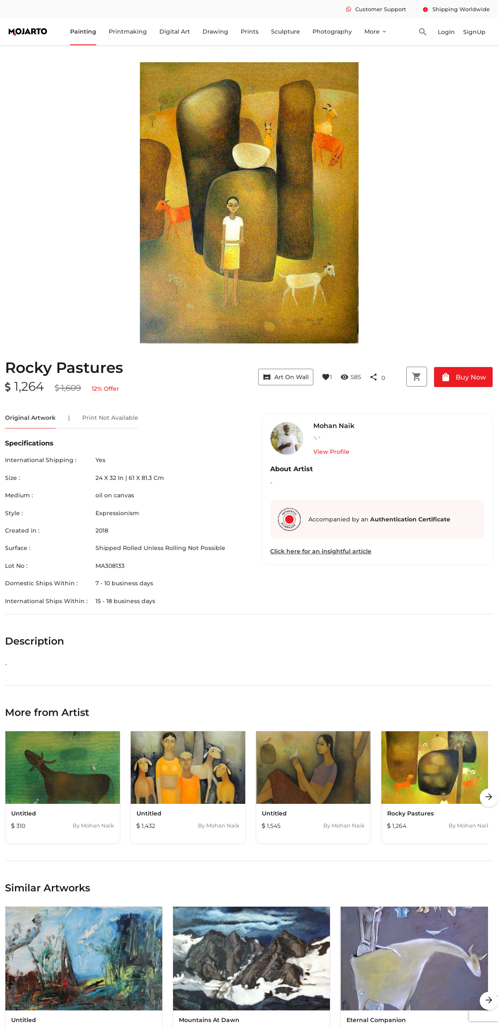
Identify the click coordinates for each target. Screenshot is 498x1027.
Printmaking (128, 31)
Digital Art (174, 31)
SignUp (474, 32)
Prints (250, 31)
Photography (332, 31)
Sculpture (285, 31)
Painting (83, 31)
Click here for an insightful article (320, 551)
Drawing (215, 31)
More (375, 31)
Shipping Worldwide (456, 9)
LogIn (446, 32)
